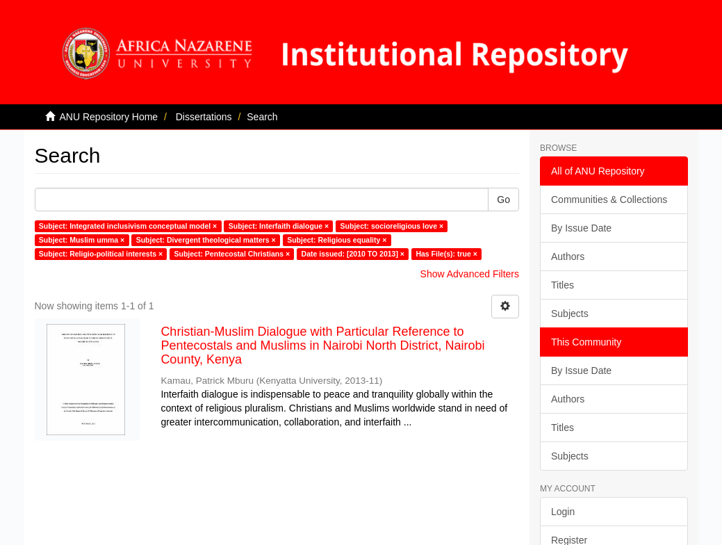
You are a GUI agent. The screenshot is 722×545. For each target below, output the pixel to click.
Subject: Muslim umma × (81, 240)
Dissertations (204, 116)
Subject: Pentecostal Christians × (232, 254)
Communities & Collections (609, 199)
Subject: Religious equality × (336, 240)
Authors (567, 256)
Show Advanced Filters (469, 273)
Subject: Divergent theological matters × (206, 240)
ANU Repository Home (109, 116)
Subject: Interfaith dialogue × (279, 226)
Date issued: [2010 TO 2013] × (353, 254)
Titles (562, 285)
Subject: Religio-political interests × (101, 254)
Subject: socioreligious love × (392, 226)
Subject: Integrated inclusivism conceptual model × (128, 226)
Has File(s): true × (446, 254)
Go (503, 199)
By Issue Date (581, 228)
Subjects (570, 313)
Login (563, 511)
